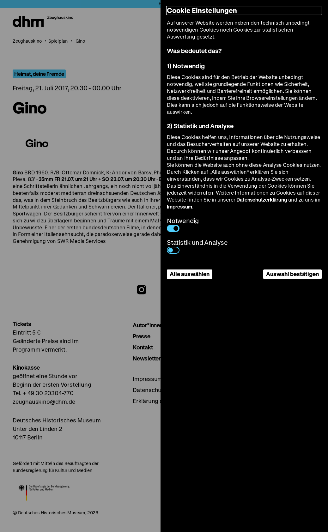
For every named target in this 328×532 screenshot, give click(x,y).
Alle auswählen (190, 274)
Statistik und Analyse (197, 246)
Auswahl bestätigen (292, 274)
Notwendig (183, 224)
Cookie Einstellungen (202, 10)
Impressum (179, 206)
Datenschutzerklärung (261, 199)
